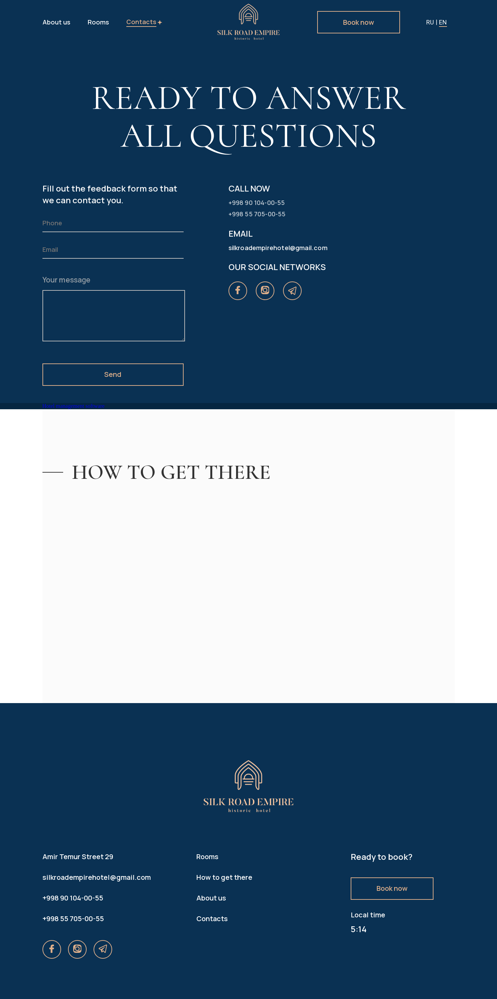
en (443, 22)
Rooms (98, 22)
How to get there (224, 877)
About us (56, 22)
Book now (358, 22)
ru (430, 22)
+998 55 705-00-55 (73, 918)
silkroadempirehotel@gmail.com (94, 877)
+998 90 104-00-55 (72, 898)
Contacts (141, 22)
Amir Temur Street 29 (77, 856)
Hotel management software (73, 406)
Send (112, 374)
